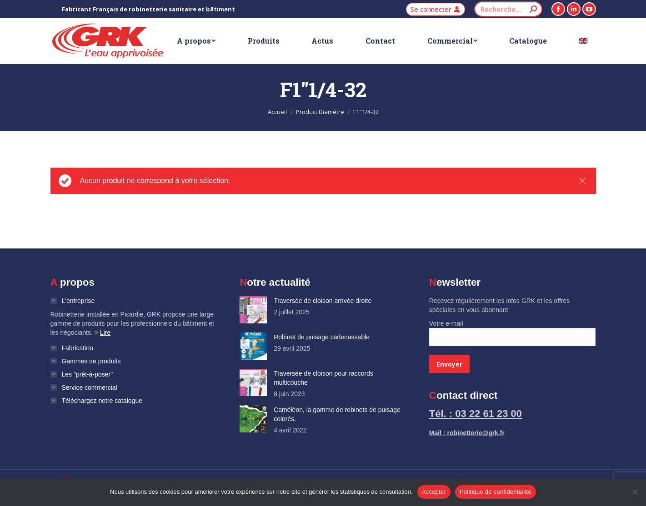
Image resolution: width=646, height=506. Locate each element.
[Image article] (253, 309)
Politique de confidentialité (495, 491)
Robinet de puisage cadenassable (322, 337)
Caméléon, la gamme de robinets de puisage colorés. (337, 414)
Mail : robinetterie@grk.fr (467, 433)
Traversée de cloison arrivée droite (322, 300)
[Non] (634, 491)
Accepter (434, 491)
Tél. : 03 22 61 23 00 (475, 413)
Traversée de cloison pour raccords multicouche (323, 378)
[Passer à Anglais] (583, 41)
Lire (105, 332)
